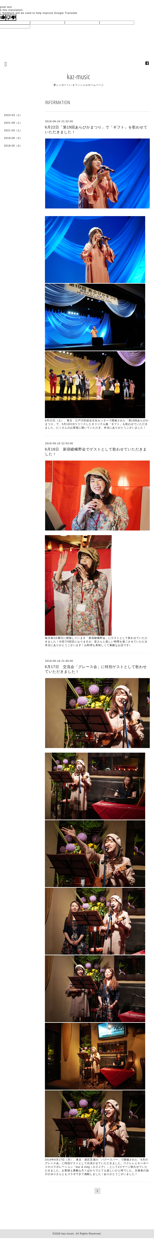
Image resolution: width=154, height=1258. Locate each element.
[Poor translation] (11, 17)
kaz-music (78, 76)
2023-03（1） (13, 115)
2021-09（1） (13, 122)
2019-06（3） (13, 138)
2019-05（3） (13, 145)
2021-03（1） (13, 130)
